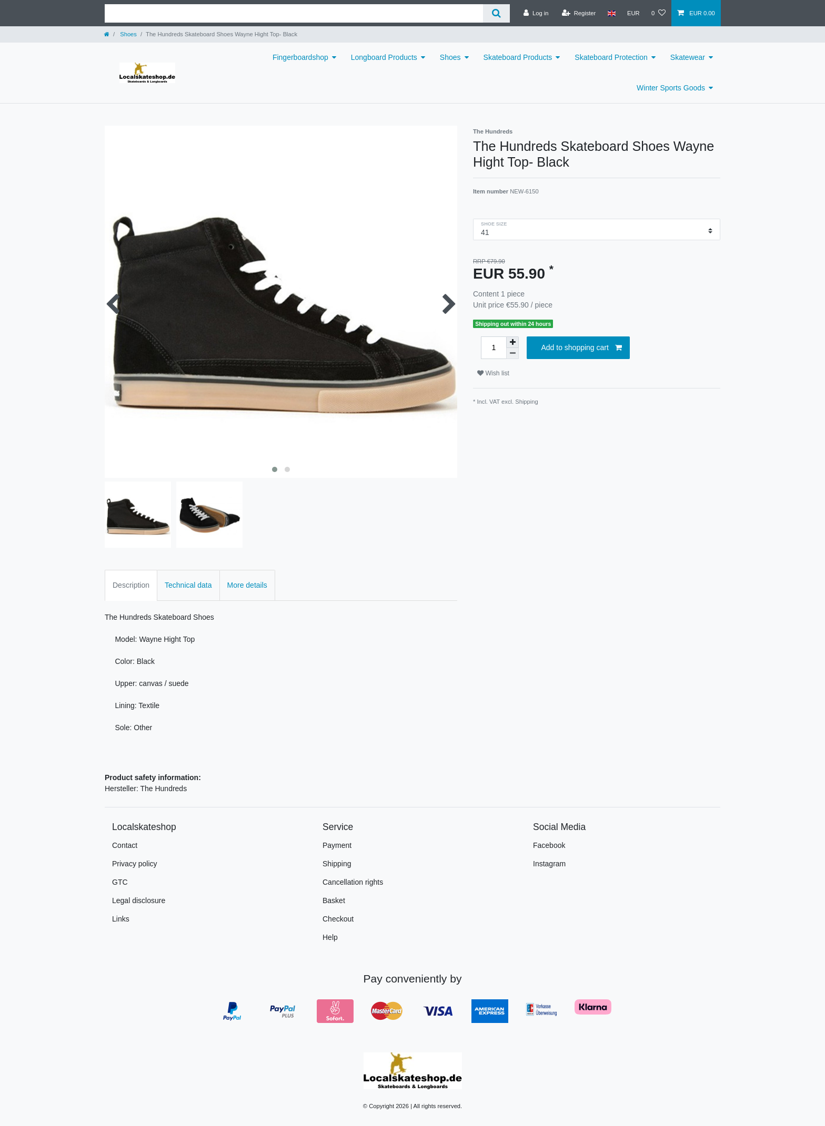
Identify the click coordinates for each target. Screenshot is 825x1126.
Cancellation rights (353, 882)
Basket (334, 900)
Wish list (493, 373)
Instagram (549, 863)
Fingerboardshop (300, 57)
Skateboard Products (518, 57)
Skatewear (687, 57)
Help (330, 937)
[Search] (496, 13)
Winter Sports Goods (671, 88)
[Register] (579, 13)
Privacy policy (134, 863)
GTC (120, 882)
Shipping (526, 401)
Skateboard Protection (611, 57)
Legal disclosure (138, 900)
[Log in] (536, 13)
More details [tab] (247, 585)
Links (120, 919)
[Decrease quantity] (512, 353)
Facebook (549, 845)
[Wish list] (658, 13)
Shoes (127, 34)
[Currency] (633, 13)
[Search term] (294, 13)
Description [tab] (131, 585)
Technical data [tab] (188, 585)
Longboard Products (384, 57)
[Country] (611, 13)
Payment (337, 845)
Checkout (338, 919)
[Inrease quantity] (512, 342)
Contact (124, 845)
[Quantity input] (493, 347)
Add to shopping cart (581, 348)
